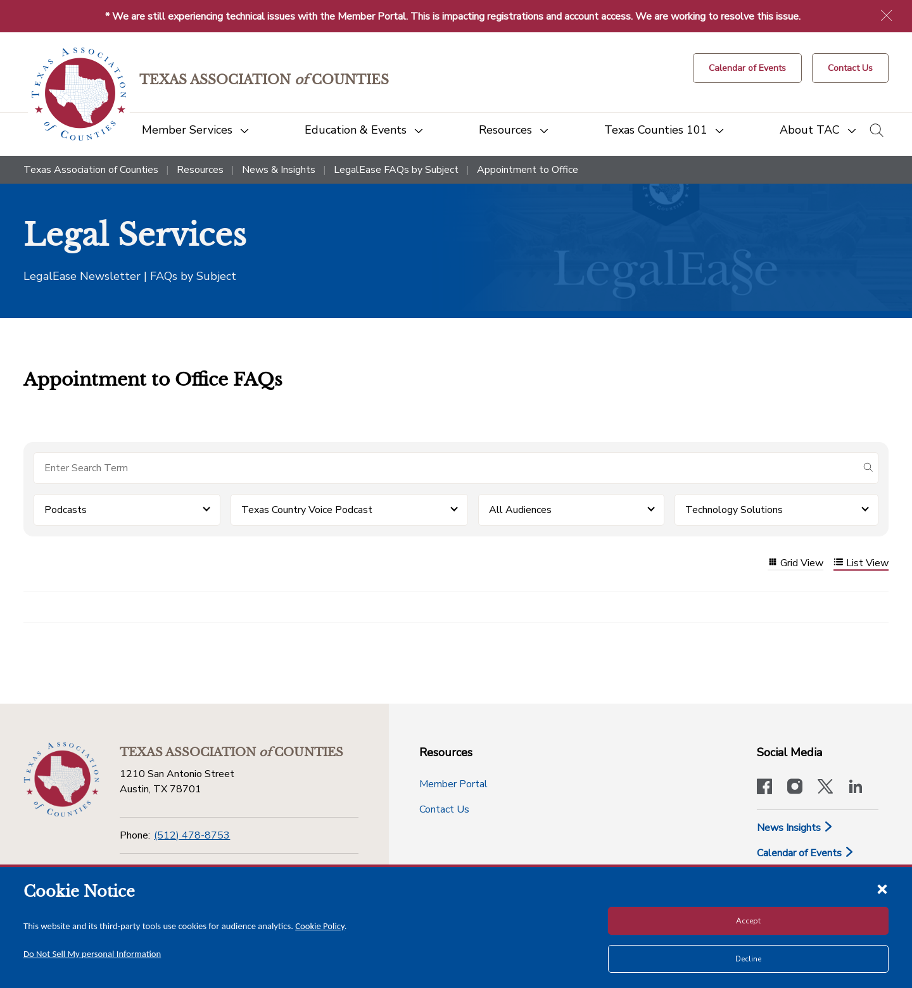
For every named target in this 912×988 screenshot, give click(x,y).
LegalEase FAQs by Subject (396, 170)
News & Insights (278, 170)
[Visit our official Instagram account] (794, 787)
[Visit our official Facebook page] (764, 787)
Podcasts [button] (65, 510)
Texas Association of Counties (90, 170)
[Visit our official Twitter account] (825, 787)
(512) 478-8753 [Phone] (192, 835)
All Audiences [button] (520, 510)
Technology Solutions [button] (734, 510)
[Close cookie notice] (882, 888)
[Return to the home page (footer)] (61, 780)
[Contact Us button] (850, 68)
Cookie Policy (320, 926)
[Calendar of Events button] (747, 68)
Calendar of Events (805, 853)
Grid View (795, 563)
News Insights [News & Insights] (795, 828)
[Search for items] (446, 468)
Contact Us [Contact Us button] (444, 809)
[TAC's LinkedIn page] (855, 787)
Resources (200, 170)
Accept (748, 921)
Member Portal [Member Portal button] (453, 784)
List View (861, 563)
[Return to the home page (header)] (78, 94)
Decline (748, 959)
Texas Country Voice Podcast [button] (306, 510)
